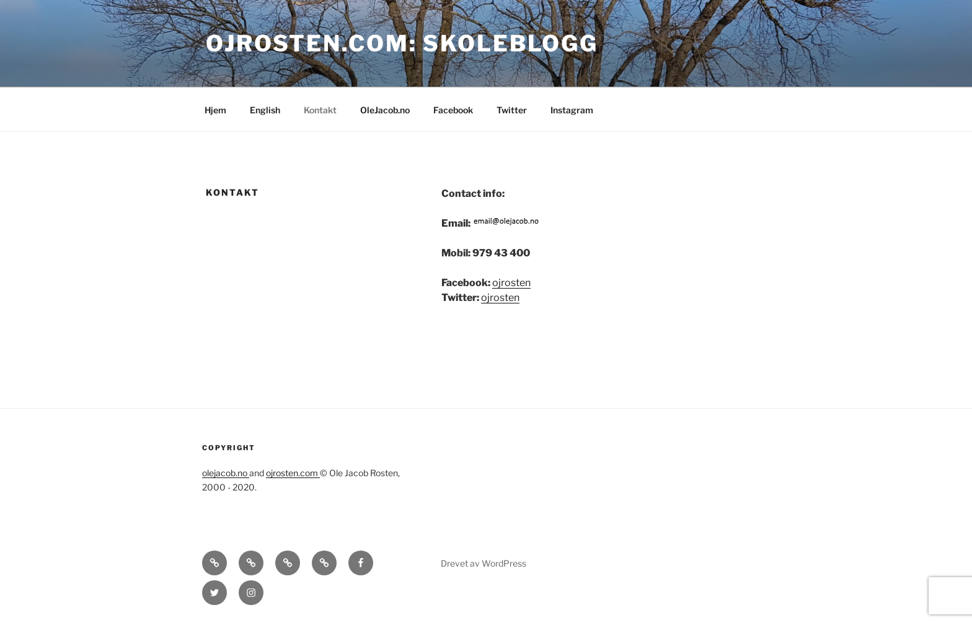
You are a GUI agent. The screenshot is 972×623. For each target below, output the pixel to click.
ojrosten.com (293, 473)
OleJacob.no (385, 110)
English (265, 110)
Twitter (512, 110)
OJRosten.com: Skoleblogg (402, 43)
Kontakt (320, 110)
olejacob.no (225, 473)
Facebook (453, 110)
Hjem (215, 110)
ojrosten (511, 283)
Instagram (571, 110)
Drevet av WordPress (483, 563)
